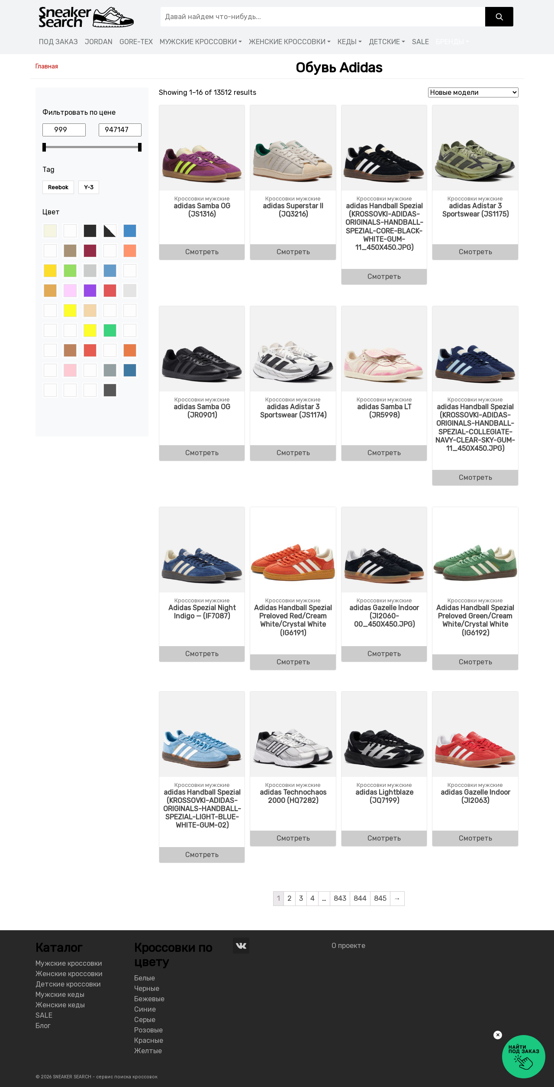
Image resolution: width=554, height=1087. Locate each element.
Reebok (58, 187)
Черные (146, 988)
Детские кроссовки (68, 984)
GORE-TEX (136, 42)
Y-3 (88, 187)
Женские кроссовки (69, 974)
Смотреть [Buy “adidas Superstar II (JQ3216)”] (293, 252)
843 (340, 898)
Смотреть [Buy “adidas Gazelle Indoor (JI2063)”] (475, 838)
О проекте (348, 945)
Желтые (148, 1051)
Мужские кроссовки (68, 963)
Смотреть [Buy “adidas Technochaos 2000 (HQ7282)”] (293, 838)
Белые (144, 978)
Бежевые (149, 999)
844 (360, 898)
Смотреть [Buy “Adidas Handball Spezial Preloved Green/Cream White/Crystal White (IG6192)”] (475, 662)
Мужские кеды (59, 994)
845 (380, 898)
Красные (148, 1040)
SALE (420, 42)
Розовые (148, 1030)
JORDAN (99, 42)
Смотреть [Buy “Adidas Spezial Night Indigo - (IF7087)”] (202, 654)
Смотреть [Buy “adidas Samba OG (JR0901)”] (202, 453)
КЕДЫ (347, 42)
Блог (43, 1026)
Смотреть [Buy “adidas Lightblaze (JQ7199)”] (384, 838)
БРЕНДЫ (450, 42)
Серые (144, 1020)
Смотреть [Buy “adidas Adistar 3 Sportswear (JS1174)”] (293, 453)
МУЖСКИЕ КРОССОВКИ (198, 42)
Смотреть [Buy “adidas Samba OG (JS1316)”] (202, 252)
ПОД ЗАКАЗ (58, 42)
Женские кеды (60, 1005)
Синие (145, 1009)
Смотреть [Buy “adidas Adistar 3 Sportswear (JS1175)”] (475, 252)
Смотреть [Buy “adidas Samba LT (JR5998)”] (384, 453)
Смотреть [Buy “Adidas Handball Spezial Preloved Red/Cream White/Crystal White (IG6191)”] (293, 662)
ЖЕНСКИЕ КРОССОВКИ (287, 42)
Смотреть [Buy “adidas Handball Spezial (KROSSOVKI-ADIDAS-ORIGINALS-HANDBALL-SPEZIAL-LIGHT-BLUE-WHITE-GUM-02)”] (202, 855)
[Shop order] (473, 92)
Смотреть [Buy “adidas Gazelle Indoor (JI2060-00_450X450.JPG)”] (384, 654)
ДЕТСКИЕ (384, 42)
